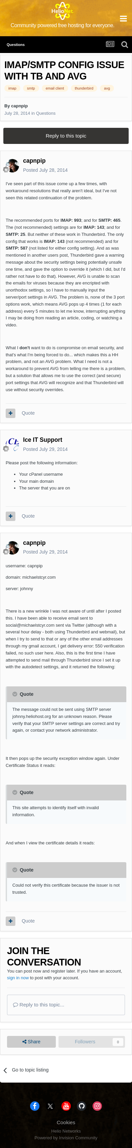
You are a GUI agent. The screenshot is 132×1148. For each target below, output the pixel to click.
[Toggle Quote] (15, 694)
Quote (28, 413)
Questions (46, 113)
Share (31, 1041)
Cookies (66, 1122)
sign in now (18, 977)
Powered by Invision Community (65, 1137)
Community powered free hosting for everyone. (63, 25)
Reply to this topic (66, 136)
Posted (45, 170)
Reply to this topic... (38, 1004)
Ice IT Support (42, 439)
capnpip (19, 105)
